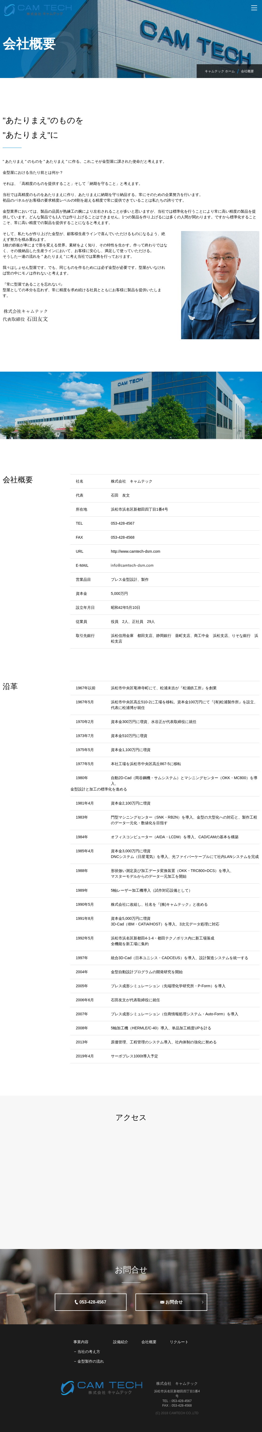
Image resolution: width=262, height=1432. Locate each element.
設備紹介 (120, 1342)
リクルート (179, 1342)
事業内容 (81, 1342)
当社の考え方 (88, 1351)
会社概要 (148, 1342)
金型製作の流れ (90, 1361)
